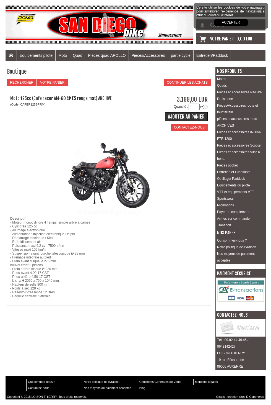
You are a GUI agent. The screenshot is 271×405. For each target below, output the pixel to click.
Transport (224, 225)
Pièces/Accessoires (148, 55)
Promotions (225, 205)
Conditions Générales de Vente (160, 381)
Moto (62, 55)
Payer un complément (233, 212)
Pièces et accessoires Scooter (239, 145)
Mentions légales (206, 381)
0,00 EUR (244, 39)
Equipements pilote (36, 55)
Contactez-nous (38, 387)
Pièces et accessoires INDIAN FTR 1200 (239, 135)
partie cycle (181, 55)
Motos (221, 79)
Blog (142, 387)
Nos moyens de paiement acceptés (236, 257)
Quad (77, 55)
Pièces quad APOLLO (107, 55)
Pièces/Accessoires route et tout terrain (237, 109)
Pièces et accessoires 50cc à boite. (238, 155)
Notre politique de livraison (236, 247)
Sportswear (225, 199)
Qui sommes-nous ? (232, 240)
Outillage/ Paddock (231, 179)
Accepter (231, 22)
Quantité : (181, 107)
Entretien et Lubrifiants (233, 172)
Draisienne (225, 99)
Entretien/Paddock (212, 55)
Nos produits (229, 71)
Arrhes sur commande (233, 219)
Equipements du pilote (233, 185)
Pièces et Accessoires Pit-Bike (239, 92)
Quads (222, 86)
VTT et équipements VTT (235, 192)
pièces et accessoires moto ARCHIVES (237, 122)
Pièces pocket (227, 165)
